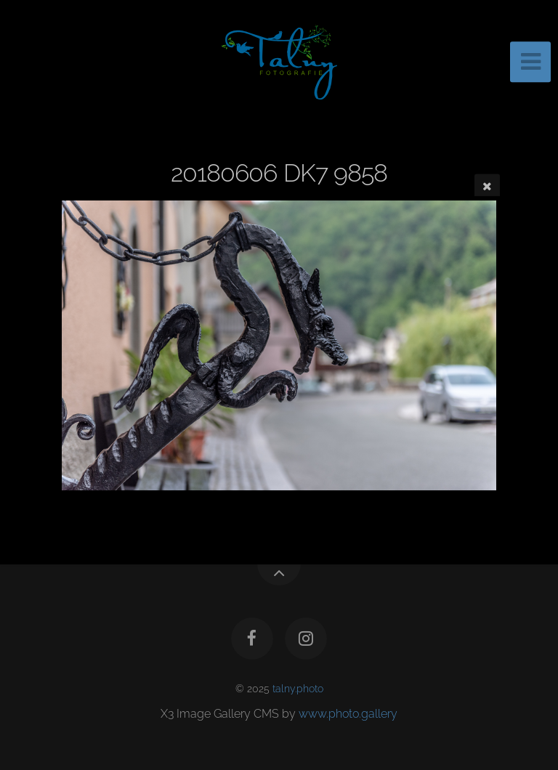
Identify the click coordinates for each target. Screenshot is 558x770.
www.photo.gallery (348, 714)
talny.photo (297, 688)
